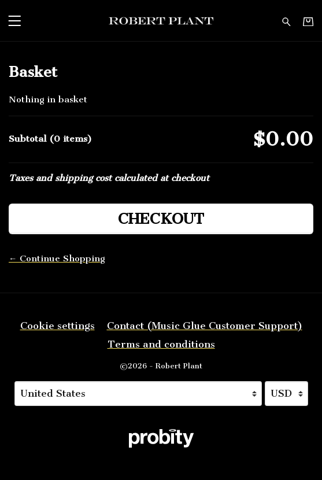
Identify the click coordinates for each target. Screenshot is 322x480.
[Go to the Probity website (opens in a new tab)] (161, 438)
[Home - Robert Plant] (161, 21)
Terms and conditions (161, 344)
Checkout (161, 219)
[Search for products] (286, 20)
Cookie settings (57, 325)
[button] (14, 20)
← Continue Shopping (57, 258)
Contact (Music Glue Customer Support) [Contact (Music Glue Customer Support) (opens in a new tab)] (204, 325)
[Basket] (308, 21)
